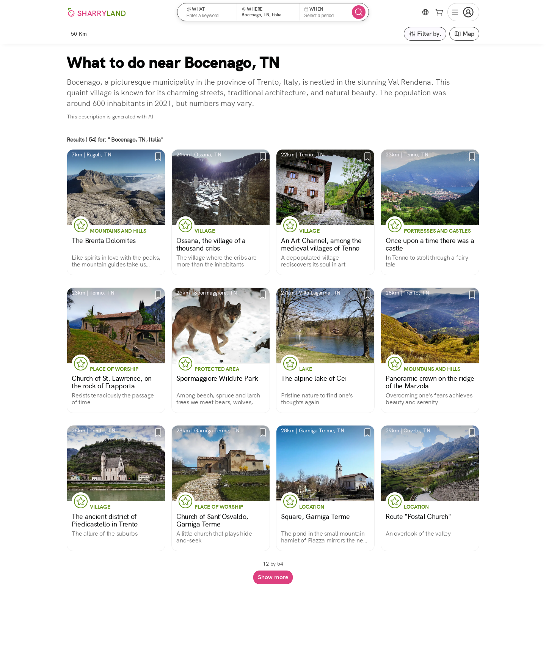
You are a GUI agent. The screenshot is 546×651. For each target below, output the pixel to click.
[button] (209, 12)
